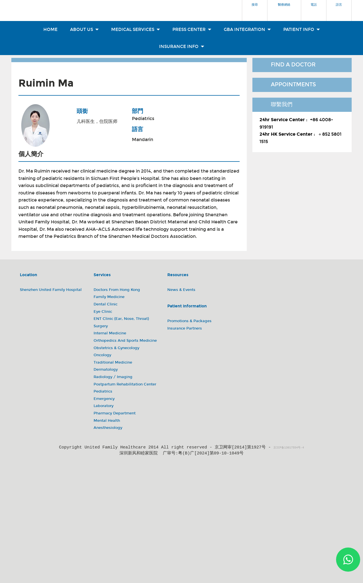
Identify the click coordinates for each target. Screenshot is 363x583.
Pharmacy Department (115, 413)
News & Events (181, 290)
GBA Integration (247, 29)
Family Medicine (109, 297)
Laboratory (103, 406)
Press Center (191, 29)
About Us (84, 29)
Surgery (101, 326)
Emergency (104, 399)
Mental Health (107, 420)
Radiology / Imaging (113, 377)
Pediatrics (143, 118)
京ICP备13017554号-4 (288, 448)
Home (50, 29)
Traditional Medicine (113, 362)
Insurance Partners (184, 328)
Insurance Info (181, 46)
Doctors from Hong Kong (117, 290)
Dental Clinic (105, 304)
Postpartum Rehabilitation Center (125, 384)
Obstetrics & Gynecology (116, 348)
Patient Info (301, 29)
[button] (254, 9)
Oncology (102, 355)
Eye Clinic (103, 311)
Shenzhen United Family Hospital (51, 290)
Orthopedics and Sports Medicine (125, 340)
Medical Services (135, 29)
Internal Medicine (110, 333)
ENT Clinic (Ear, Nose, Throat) (121, 318)
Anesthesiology (108, 427)
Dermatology (106, 369)
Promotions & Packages (189, 321)
